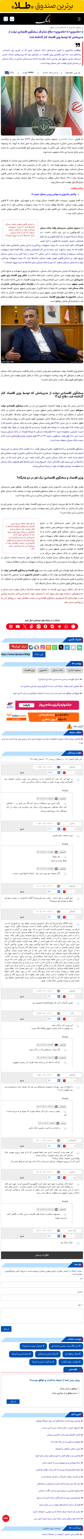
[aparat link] (11, 626)
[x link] (25, 626)
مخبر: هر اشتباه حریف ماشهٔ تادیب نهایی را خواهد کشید (56, 1512)
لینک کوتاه (19, 646)
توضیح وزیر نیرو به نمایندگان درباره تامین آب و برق (58, 1498)
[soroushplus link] (45, 626)
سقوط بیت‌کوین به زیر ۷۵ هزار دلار (65, 1442)
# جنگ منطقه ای (72, 1354)
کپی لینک (39, 654)
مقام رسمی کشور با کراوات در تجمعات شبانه (61, 1534)
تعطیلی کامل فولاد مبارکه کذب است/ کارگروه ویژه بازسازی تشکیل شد (50, 686)
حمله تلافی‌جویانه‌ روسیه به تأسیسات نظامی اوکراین (58, 1470)
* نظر (80, 1305)
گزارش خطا (78, 726)
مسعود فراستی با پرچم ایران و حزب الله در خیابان (59, 1491)
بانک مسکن (57, 670)
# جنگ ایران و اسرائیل (48, 1354)
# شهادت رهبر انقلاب (70, 1362)
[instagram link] (38, 626)
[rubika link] (73, 626)
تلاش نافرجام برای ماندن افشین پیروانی (63, 1435)
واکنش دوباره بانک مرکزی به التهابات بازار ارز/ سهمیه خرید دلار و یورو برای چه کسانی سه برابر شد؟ (42, 741)
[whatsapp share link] (54, 647)
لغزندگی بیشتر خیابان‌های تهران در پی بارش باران (59, 1505)
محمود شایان (74, 670)
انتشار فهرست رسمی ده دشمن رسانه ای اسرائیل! (59, 679)
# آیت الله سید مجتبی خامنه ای (66, 1346)
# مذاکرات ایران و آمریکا (43, 1362)
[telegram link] (59, 626)
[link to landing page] (43, 19)
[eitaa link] (31, 626)
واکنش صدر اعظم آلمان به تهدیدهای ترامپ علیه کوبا (58, 1456)
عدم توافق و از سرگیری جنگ (64, 1393)
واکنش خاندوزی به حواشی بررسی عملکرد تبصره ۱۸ (53, 194)
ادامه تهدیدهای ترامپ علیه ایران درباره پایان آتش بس (57, 1519)
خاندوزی (43, 670)
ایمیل (80, 1292)
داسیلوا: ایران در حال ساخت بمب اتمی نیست (61, 1428)
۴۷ (9, 73)
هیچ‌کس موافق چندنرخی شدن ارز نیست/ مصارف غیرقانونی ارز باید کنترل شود (46, 693)
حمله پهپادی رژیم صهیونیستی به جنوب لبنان (61, 1463)
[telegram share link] (67, 647)
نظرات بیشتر (42, 1255)
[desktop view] (12, 19)
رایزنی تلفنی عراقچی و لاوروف (67, 1449)
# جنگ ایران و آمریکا (21, 1354)
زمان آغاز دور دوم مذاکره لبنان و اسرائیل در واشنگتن (58, 1484)
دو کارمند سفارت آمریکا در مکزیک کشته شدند (60, 1477)
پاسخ (22, 772)
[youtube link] (18, 626)
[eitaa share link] (48, 647)
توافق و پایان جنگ (68, 1389)
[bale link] (52, 626)
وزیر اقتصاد (29, 670)
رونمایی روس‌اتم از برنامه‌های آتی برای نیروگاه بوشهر (58, 1421)
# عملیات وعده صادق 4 (33, 1346)
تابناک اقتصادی (66, 139)
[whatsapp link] (66, 626)
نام (81, 1278)
